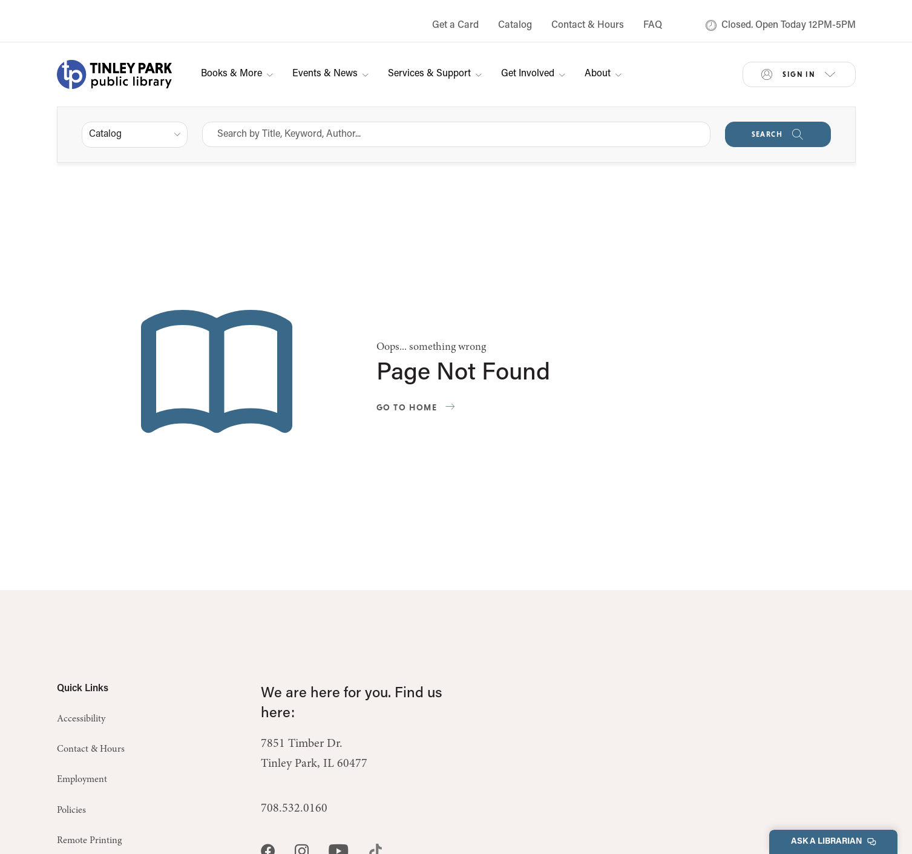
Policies (71, 810)
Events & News (330, 74)
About (603, 74)
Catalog (515, 25)
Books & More (237, 74)
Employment (82, 779)
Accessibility (81, 719)
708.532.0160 (294, 809)
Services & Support (435, 74)
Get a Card (455, 25)
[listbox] (135, 135)
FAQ (652, 25)
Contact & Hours (587, 25)
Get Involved (533, 74)
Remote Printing (89, 841)
